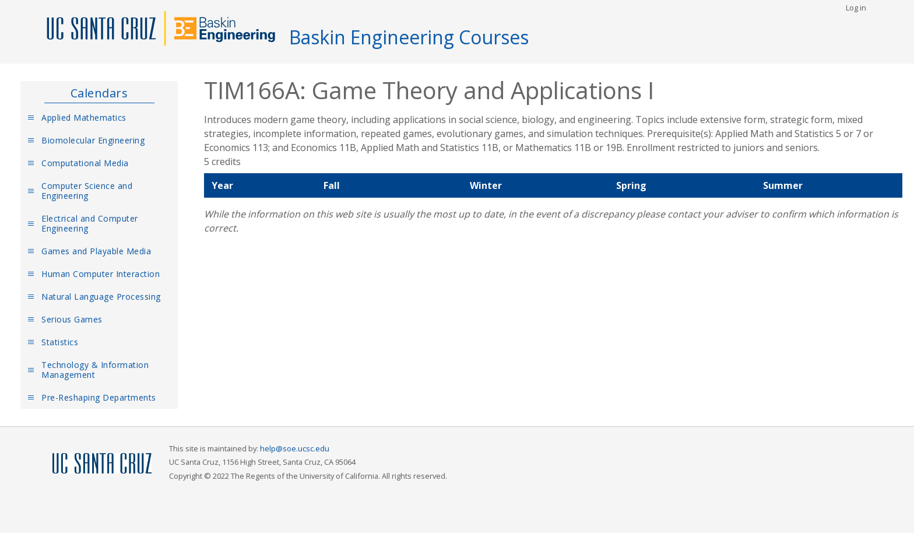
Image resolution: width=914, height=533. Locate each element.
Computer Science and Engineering (86, 190)
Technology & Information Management (95, 369)
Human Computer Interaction (100, 273)
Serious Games (72, 319)
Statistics (59, 342)
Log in (856, 7)
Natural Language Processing (101, 296)
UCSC (102, 464)
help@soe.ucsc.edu (294, 448)
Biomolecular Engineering (93, 140)
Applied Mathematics (83, 117)
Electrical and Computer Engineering (89, 223)
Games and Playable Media (96, 251)
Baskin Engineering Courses (409, 37)
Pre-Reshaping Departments (98, 397)
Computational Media (85, 163)
